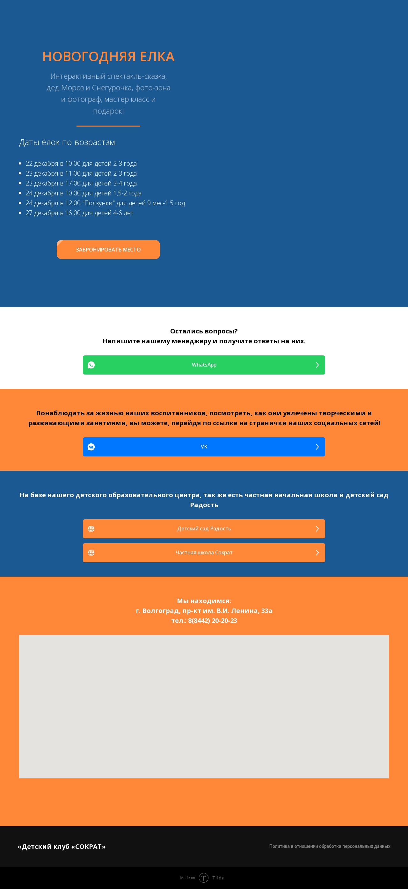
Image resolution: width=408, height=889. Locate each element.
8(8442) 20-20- (209, 620)
